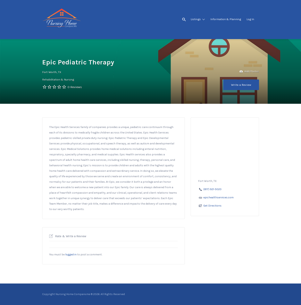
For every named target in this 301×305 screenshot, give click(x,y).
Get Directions (212, 205)
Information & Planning (225, 19)
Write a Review (241, 85)
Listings (196, 19)
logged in (71, 254)
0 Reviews (75, 87)
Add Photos (249, 71)
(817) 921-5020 (212, 189)
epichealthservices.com (218, 197)
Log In (250, 19)
